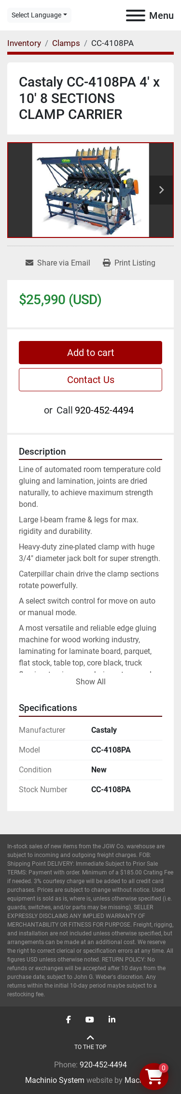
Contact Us (90, 379)
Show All (91, 681)
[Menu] (135, 15)
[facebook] (68, 1020)
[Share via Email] (58, 263)
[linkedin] (112, 1020)
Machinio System (54, 1080)
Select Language (36, 15)
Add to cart (90, 352)
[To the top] (90, 1042)
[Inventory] (24, 43)
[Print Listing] (129, 263)
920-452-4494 (104, 410)
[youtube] (89, 1020)
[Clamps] (66, 43)
